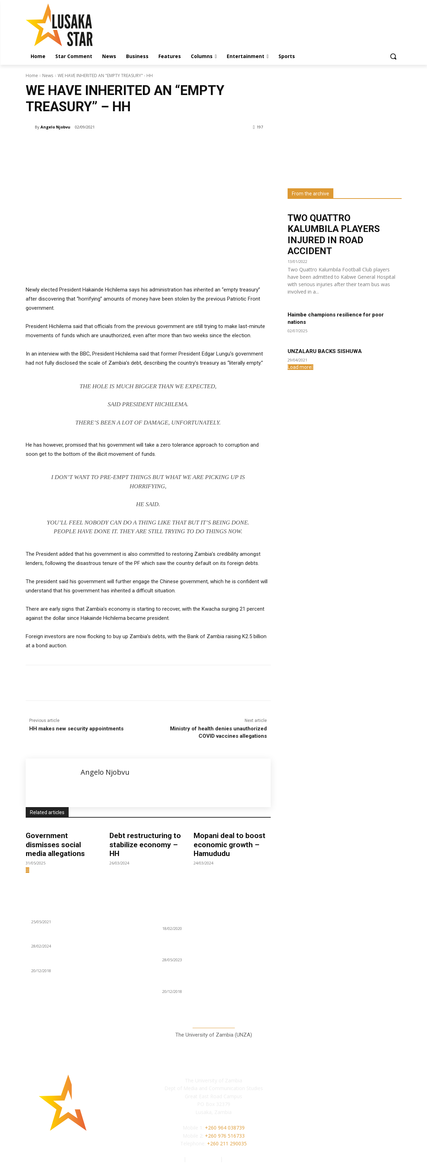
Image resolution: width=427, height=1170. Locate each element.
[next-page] (28, 870)
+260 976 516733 (225, 1135)
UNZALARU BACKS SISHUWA (325, 351)
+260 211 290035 (227, 1143)
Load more (300, 367)
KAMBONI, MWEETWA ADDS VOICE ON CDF (81, 962)
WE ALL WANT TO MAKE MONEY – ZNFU (77, 913)
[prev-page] (26, 870)
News (47, 75)
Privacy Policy (204, 1159)
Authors (173, 1159)
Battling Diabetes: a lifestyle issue (70, 938)
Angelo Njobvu (55, 127)
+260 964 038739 (225, 1127)
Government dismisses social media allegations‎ (55, 844)
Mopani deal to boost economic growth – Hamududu (229, 844)
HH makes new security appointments (76, 728)
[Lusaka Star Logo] (82, 25)
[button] (393, 56)
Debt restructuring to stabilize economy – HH (145, 844)
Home (32, 75)
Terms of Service (243, 1159)
